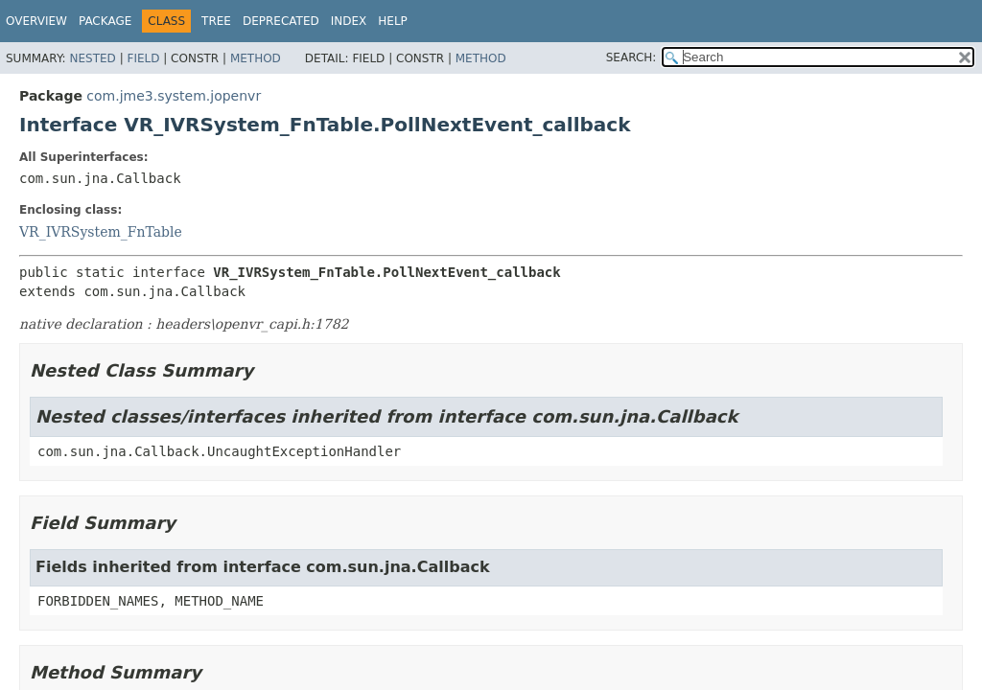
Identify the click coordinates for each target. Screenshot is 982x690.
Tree (216, 21)
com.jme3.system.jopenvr (173, 96)
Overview (36, 21)
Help (393, 21)
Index (349, 21)
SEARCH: (631, 57)
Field (143, 58)
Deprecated (281, 21)
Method (255, 58)
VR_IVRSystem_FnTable (100, 232)
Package (105, 21)
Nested (92, 58)
